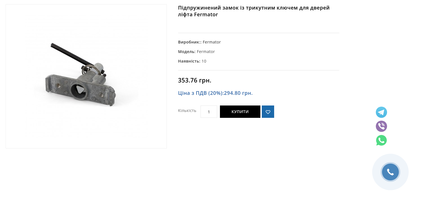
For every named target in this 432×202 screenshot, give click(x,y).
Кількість (187, 110)
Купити (240, 111)
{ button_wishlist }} (268, 111)
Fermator (212, 42)
